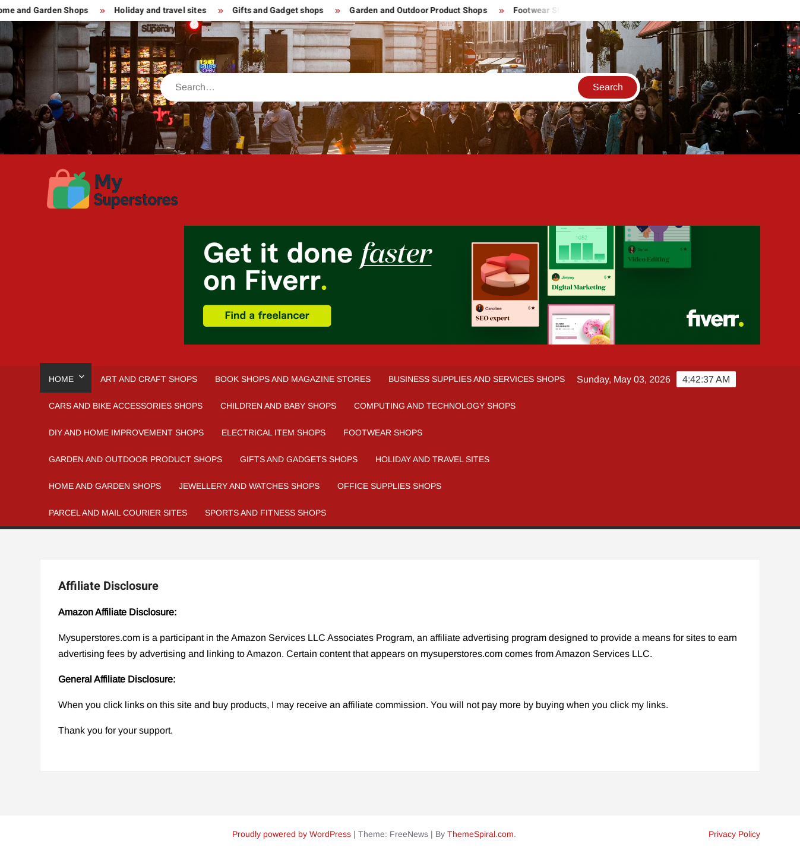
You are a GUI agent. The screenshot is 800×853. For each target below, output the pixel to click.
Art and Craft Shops (148, 379)
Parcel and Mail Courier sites (118, 512)
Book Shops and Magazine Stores (293, 379)
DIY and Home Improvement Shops (126, 432)
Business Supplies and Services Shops (476, 379)
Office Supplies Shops (389, 486)
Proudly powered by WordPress (291, 834)
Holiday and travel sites (165, 10)
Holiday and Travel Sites (432, 459)
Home (61, 379)
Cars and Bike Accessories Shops (126, 405)
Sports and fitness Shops (265, 512)
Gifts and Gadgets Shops (299, 459)
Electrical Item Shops (273, 432)
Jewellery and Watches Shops (249, 486)
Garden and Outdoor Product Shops (422, 10)
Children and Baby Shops (278, 405)
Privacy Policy (734, 834)
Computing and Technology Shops (435, 405)
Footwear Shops (548, 10)
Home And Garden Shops (105, 486)
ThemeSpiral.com (480, 834)
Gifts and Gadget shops (282, 10)
